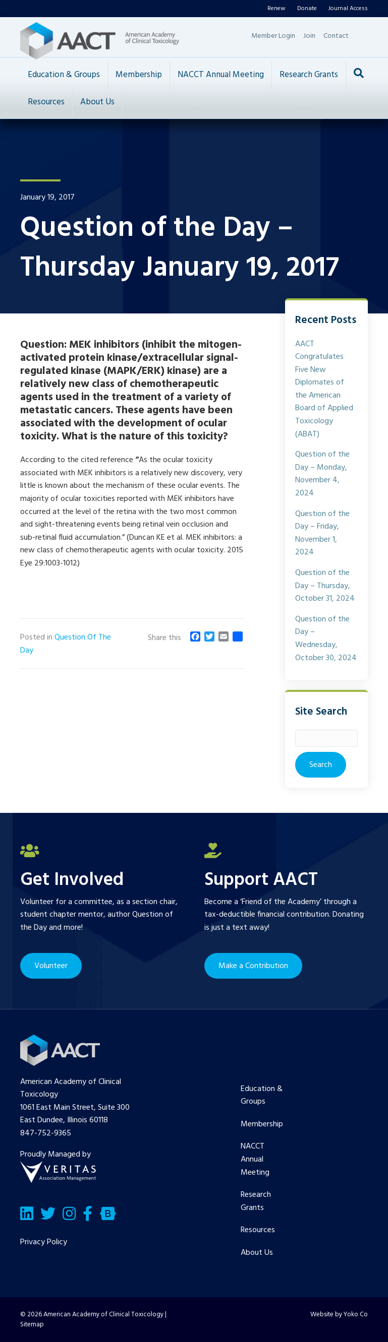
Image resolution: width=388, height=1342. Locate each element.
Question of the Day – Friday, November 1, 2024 (322, 533)
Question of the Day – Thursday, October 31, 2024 (325, 585)
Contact (336, 36)
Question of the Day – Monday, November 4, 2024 (322, 474)
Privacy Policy (43, 1242)
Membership (139, 75)
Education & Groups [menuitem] (262, 1095)
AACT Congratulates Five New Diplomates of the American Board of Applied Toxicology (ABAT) (324, 389)
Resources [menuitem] (258, 1230)
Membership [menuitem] (262, 1124)
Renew (276, 9)
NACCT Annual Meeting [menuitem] (255, 1159)
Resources (46, 102)
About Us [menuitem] (257, 1252)
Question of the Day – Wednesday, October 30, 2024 (326, 639)
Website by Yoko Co (339, 1314)
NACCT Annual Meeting (221, 75)
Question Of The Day (65, 644)
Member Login (273, 36)
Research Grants (309, 75)
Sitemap (32, 1324)
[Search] (359, 73)
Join (309, 36)
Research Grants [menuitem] (256, 1201)
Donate (307, 9)
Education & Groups (64, 75)
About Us (97, 102)
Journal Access (348, 9)
